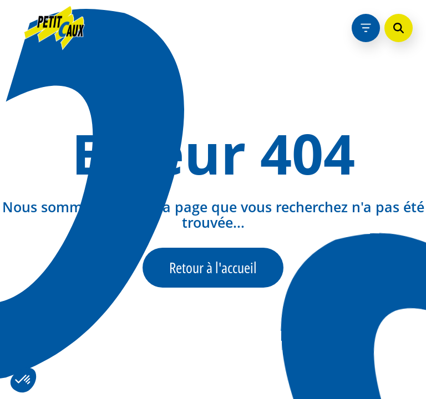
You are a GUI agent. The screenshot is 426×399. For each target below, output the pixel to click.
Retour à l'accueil (213, 267)
